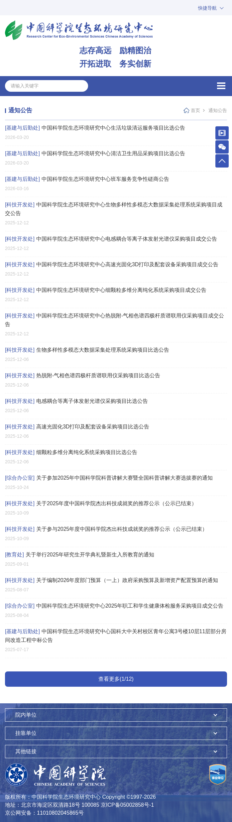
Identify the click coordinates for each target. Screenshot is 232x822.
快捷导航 (207, 8)
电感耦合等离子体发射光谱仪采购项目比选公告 (76, 401)
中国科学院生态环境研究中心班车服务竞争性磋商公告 (87, 179)
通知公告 (217, 110)
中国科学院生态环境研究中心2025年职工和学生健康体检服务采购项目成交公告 (114, 606)
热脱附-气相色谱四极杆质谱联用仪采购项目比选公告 (82, 375)
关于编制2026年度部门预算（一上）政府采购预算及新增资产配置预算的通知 (111, 580)
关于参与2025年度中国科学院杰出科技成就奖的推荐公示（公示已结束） (106, 529)
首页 (195, 110)
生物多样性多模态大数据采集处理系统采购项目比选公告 (87, 350)
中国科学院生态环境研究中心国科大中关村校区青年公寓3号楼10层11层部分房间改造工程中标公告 (115, 636)
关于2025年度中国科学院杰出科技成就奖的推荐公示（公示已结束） (101, 503)
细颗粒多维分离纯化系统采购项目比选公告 (71, 452)
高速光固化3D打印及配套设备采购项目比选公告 (77, 426)
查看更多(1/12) (116, 679)
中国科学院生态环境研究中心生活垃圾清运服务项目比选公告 (95, 128)
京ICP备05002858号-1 (127, 805)
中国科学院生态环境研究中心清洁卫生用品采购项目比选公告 (95, 153)
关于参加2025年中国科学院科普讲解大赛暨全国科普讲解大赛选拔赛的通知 (109, 478)
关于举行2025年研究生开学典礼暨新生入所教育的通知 (79, 554)
